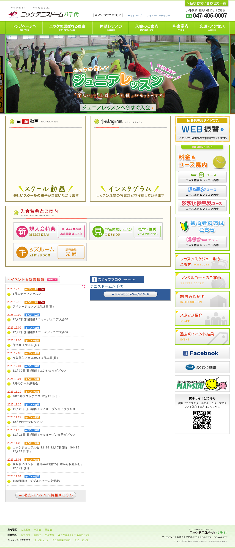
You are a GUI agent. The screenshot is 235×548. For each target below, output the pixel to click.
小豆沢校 (49, 535)
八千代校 (25, 535)
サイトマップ (135, 15)
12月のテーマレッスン (28, 422)
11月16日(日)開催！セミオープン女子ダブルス (44, 434)
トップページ (41, 540)
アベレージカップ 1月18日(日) (33, 306)
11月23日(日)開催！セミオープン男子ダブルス (44, 409)
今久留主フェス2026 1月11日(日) (35, 357)
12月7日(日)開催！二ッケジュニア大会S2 (41, 332)
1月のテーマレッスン (27, 293)
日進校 (48, 529)
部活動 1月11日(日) (26, 345)
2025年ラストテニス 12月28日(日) (36, 396)
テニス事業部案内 (61, 540)
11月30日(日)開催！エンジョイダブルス (40, 370)
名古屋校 (25, 529)
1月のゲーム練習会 (25, 383)
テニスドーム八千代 (106, 286)
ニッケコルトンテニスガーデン (74, 535)
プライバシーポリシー (158, 15)
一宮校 (37, 529)
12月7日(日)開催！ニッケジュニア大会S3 (41, 319)
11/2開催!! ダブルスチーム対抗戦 (36, 481)
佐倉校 (37, 535)
